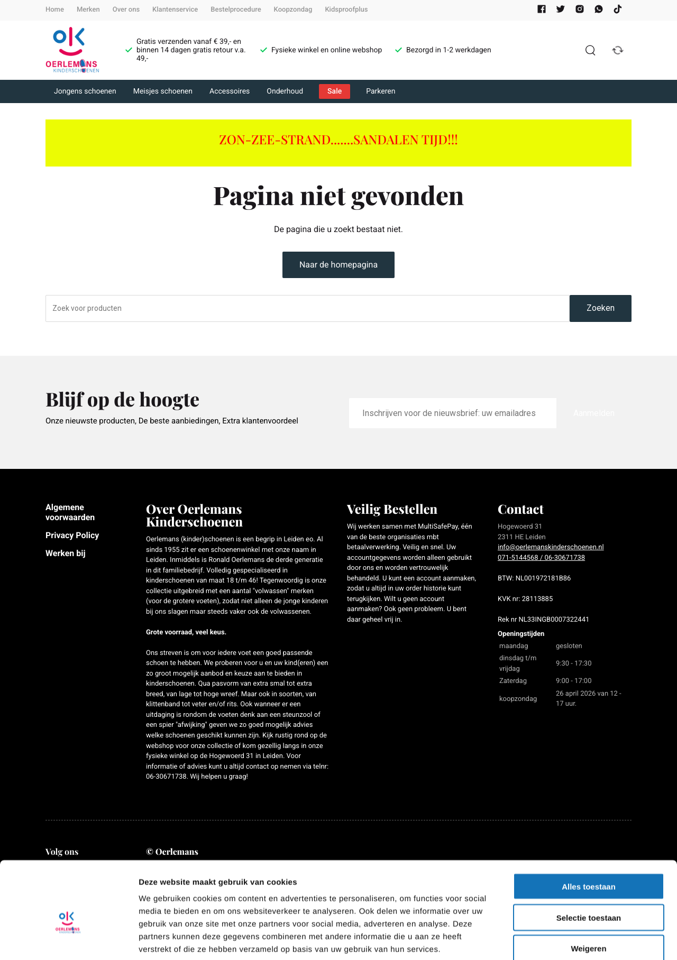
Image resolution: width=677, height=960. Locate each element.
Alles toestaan (589, 830)
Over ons (126, 10)
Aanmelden (594, 413)
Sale (334, 91)
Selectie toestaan (588, 861)
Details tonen (571, 939)
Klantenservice (175, 10)
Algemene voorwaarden (70, 512)
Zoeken (601, 308)
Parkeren (380, 91)
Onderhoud (285, 91)
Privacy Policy (72, 535)
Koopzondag (293, 10)
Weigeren (588, 892)
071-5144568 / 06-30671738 (541, 558)
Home (54, 10)
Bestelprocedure (236, 10)
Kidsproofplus (346, 10)
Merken (88, 10)
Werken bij (65, 553)
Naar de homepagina (338, 265)
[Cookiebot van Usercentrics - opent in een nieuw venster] (68, 939)
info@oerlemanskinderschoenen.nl (551, 547)
